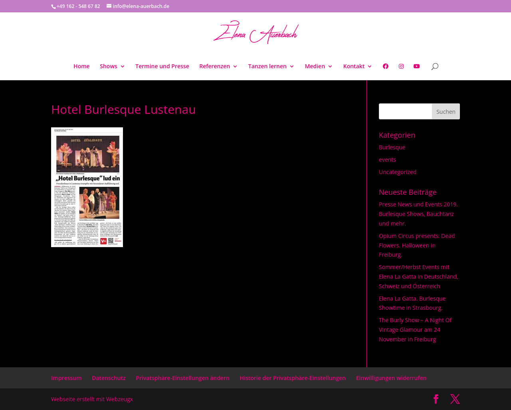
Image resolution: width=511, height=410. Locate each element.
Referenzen (214, 66)
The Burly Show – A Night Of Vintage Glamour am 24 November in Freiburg (415, 329)
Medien (315, 66)
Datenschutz (109, 378)
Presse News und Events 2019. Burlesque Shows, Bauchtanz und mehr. (418, 213)
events (387, 159)
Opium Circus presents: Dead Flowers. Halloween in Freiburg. (417, 245)
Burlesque (392, 147)
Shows (108, 66)
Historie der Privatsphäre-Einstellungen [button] (293, 378)
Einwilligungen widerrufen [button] (391, 378)
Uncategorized (397, 172)
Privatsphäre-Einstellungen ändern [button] (183, 378)
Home (81, 66)
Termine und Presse (162, 66)
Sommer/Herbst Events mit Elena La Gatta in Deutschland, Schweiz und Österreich (418, 276)
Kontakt (354, 66)
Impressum (66, 378)
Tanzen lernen (267, 66)
